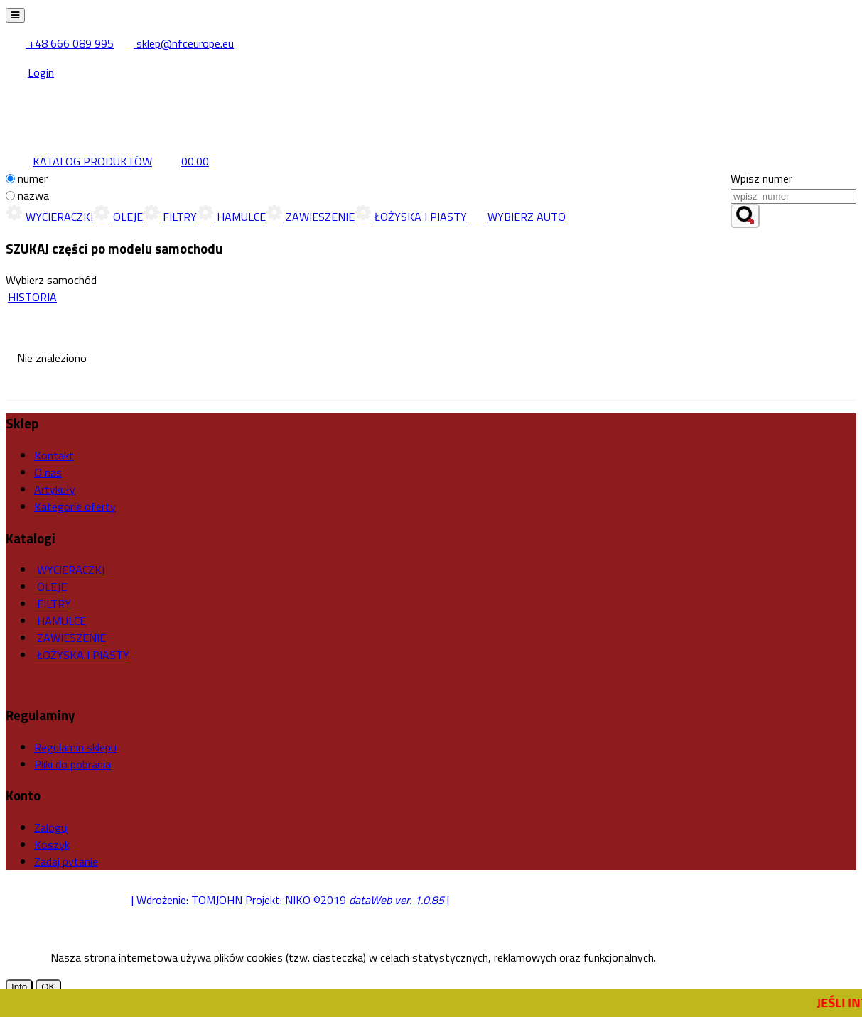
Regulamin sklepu (75, 747)
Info (19, 986)
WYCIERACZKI (49, 216)
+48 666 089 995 (61, 43)
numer (33, 178)
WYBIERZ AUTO (516, 216)
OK (48, 986)
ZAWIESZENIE (310, 216)
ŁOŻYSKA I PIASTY (411, 216)
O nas (48, 472)
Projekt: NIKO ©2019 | (347, 899)
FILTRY (170, 216)
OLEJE (118, 216)
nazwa (33, 195)
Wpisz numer (761, 178)
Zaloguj (51, 827)
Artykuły (54, 489)
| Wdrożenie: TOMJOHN (186, 899)
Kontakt (54, 455)
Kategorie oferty (75, 506)
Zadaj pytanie (66, 861)
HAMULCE (231, 216)
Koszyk (52, 844)
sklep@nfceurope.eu (175, 43)
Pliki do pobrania (72, 764)
